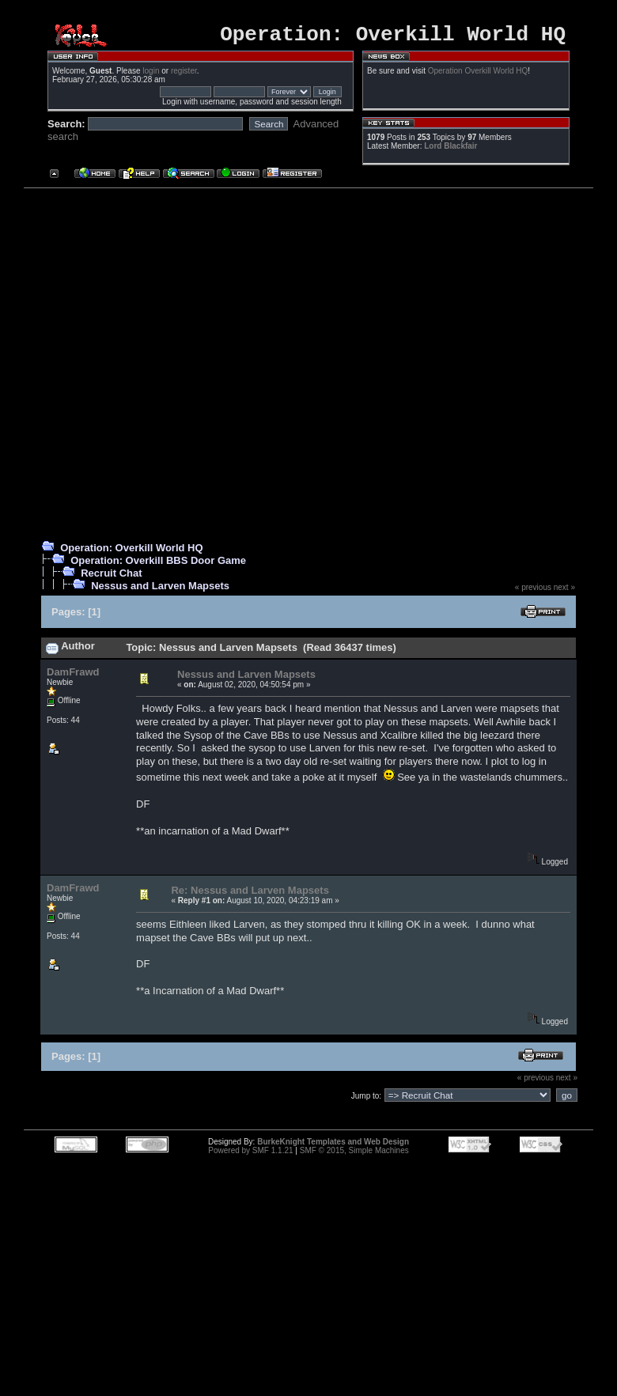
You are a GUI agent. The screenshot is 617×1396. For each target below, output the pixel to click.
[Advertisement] (170, 365)
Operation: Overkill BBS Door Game (158, 565)
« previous (533, 592)
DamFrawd (73, 677)
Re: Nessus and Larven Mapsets (249, 895)
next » (564, 592)
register (184, 75)
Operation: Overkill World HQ (131, 552)
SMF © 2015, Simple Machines (354, 1155)
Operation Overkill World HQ (478, 75)
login (150, 75)
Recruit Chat (111, 578)
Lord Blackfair (450, 150)
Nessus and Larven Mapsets (160, 590)
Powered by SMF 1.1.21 (250, 1155)
